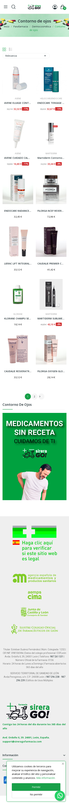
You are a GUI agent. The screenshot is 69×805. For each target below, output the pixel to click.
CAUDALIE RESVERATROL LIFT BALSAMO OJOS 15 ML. (18, 371)
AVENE (18, 99)
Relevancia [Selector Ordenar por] (26, 56)
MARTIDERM (51, 154)
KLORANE (17, 314)
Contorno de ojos (17, 405)
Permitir (36, 787)
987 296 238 (52, 676)
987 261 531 (56, 656)
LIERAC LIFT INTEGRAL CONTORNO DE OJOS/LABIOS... (18, 263)
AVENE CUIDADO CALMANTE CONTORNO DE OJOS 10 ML (18, 157)
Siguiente (39, 396)
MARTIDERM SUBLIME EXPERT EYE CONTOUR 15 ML (51, 318)
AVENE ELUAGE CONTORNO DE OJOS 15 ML (18, 102)
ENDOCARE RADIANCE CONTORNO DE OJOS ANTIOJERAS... (18, 210)
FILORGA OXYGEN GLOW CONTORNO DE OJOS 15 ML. (51, 371)
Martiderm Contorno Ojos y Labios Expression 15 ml (51, 157)
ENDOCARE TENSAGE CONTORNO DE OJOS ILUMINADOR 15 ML (51, 102)
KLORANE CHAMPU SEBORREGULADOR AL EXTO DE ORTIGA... (18, 318)
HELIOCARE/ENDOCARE (51, 99)
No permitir (36, 794)
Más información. (45, 777)
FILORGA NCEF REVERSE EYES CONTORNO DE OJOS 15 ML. (51, 210)
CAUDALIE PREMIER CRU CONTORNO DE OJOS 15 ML (51, 263)
